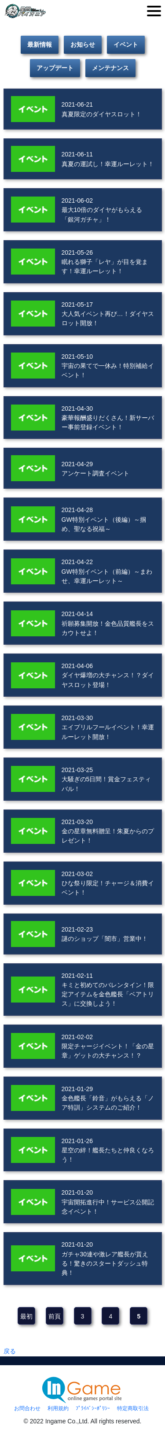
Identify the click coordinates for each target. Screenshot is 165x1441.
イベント (126, 44)
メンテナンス (110, 67)
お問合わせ (27, 1408)
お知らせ (82, 44)
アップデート (55, 67)
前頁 (54, 1316)
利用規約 (58, 1408)
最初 (26, 1316)
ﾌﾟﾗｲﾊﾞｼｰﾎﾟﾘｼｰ (93, 1408)
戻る (10, 1351)
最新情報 (39, 44)
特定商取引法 (133, 1408)
